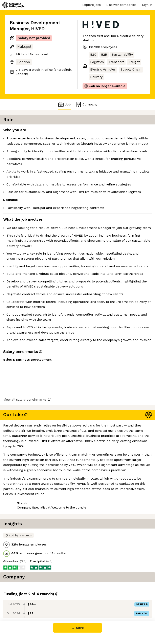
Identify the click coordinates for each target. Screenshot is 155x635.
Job (64, 104)
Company (86, 104)
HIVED (38, 29)
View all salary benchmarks (29, 580)
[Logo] (13, 5)
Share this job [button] (21, 596)
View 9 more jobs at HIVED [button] (30, 604)
